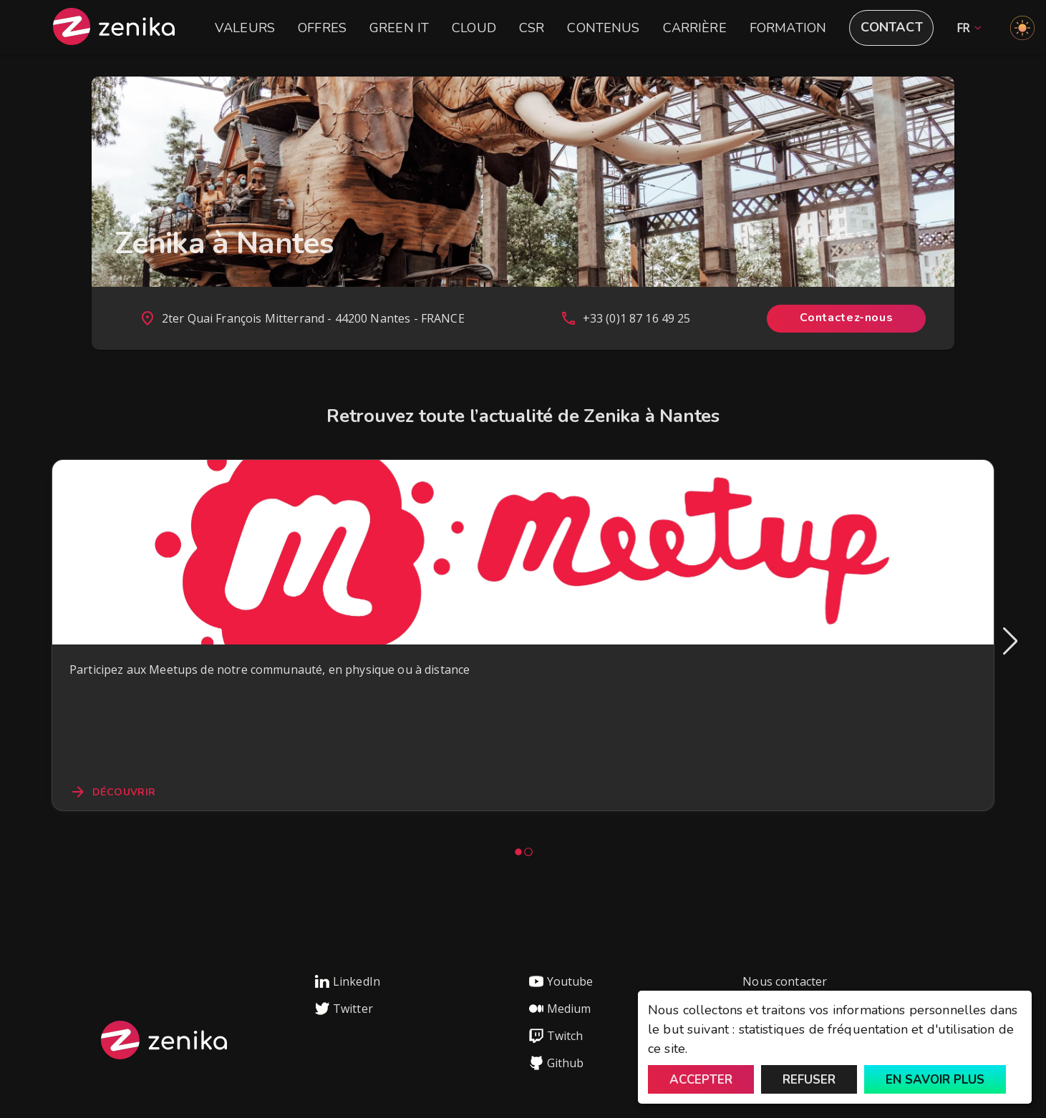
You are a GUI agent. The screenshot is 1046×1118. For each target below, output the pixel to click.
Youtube (561, 981)
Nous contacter (784, 981)
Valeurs (245, 27)
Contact (892, 27)
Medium (560, 1008)
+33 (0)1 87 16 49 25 (637, 318)
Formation (788, 27)
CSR (531, 27)
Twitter (344, 1008)
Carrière (695, 27)
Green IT (399, 27)
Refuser (809, 1080)
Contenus (603, 27)
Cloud (474, 27)
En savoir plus (935, 1080)
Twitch (556, 1036)
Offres (322, 27)
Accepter (700, 1080)
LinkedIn (347, 981)
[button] (966, 28)
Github (556, 1063)
